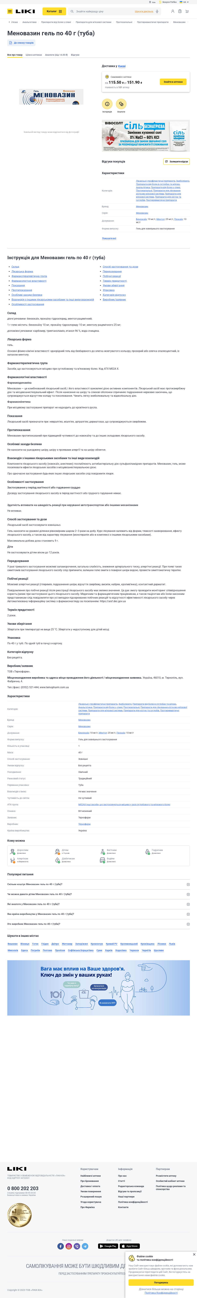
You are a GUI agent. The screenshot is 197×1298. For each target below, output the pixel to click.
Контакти (123, 1207)
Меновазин (142, 206)
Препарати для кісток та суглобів (141, 710)
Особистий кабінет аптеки (170, 1181)
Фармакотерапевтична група (29, 276)
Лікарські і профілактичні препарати (155, 181)
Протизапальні (144, 190)
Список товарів (180, 11)
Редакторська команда (131, 1186)
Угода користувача (90, 1202)
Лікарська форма (22, 271)
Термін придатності (115, 280)
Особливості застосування (28, 304)
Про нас (122, 1176)
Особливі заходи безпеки (27, 294)
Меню (10, 11)
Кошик (187, 11)
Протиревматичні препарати (161, 200)
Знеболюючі (182, 181)
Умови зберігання (113, 285)
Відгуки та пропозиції (130, 1191)
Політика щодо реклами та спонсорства (171, 1187)
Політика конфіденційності (133, 1202)
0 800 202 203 (22, 1188)
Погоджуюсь (161, 1282)
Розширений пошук (91, 1196)
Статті (121, 1181)
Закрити (194, 1254)
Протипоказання (22, 290)
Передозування (112, 271)
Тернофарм (84, 824)
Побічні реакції (112, 276)
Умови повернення (90, 1191)
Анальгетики (143, 187)
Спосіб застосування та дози (120, 266)
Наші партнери (126, 1196)
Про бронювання (89, 1181)
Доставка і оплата (90, 1186)
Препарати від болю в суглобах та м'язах (158, 184)
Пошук (72, 11)
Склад (15, 266)
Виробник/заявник (114, 299)
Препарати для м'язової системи (105, 710)
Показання (18, 285)
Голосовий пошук (157, 11)
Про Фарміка (87, 1207)
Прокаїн (178, 219)
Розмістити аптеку (166, 1176)
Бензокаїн (141, 219)
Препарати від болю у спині (165, 187)
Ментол (160, 219)
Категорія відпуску (114, 294)
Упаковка (109, 290)
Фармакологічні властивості (29, 280)
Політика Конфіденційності (161, 1292)
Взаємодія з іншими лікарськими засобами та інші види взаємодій (53, 299)
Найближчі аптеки (90, 1176)
